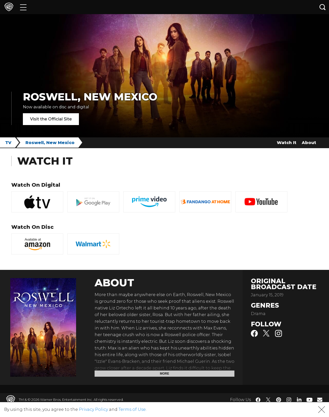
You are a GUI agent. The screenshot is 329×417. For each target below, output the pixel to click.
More (164, 373)
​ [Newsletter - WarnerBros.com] (320, 399)
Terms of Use (132, 409)
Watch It (286, 142)
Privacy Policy (93, 409)
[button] (321, 409)
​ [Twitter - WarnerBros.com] (268, 399)
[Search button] (322, 7)
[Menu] (23, 7)
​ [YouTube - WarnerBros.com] (309, 400)
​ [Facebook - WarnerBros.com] (258, 399)
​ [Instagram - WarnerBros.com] (289, 399)
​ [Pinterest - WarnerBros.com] (279, 400)
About (309, 142)
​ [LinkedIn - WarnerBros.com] (299, 399)
